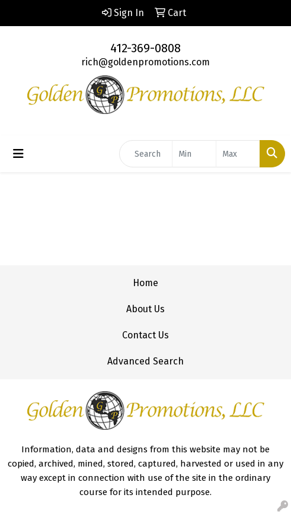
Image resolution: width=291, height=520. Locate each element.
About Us (145, 309)
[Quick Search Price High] (238, 153)
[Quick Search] (145, 153)
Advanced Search (145, 361)
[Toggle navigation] (18, 153)
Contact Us (145, 335)
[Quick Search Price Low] (194, 153)
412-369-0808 (145, 48)
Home (145, 282)
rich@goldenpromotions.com (145, 62)
